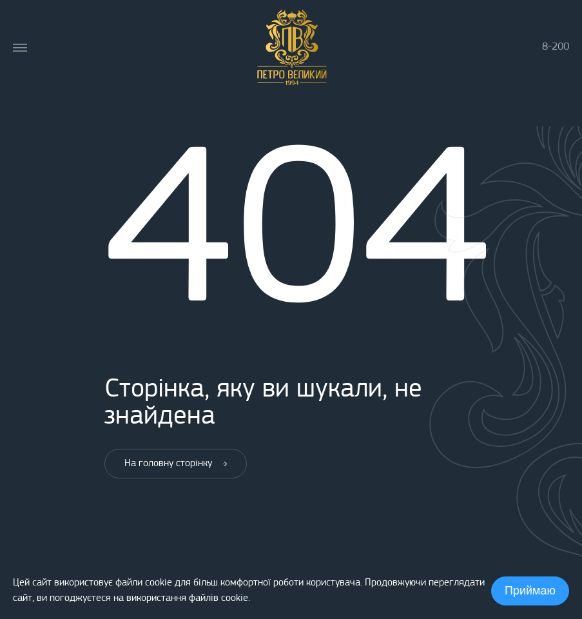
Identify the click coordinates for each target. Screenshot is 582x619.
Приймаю (530, 590)
